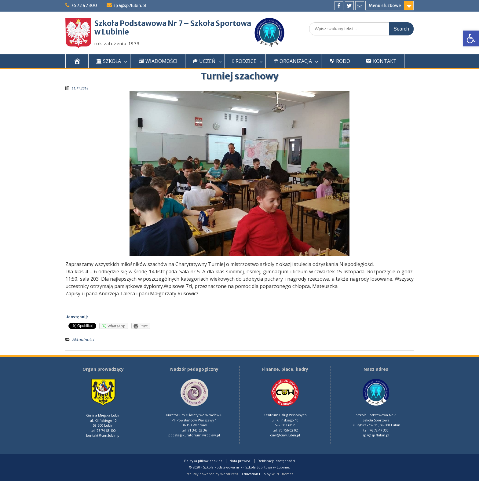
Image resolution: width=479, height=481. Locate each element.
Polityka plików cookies (203, 461)
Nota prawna (239, 461)
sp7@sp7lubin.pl (132, 5)
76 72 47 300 (85, 5)
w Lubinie (111, 32)
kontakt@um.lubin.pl (103, 435)
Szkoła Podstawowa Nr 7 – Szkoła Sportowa (172, 23)
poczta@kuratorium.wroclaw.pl (194, 435)
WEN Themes (282, 474)
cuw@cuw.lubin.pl (285, 435)
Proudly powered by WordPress (212, 474)
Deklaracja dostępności (276, 461)
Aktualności (83, 339)
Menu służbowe (385, 5)
